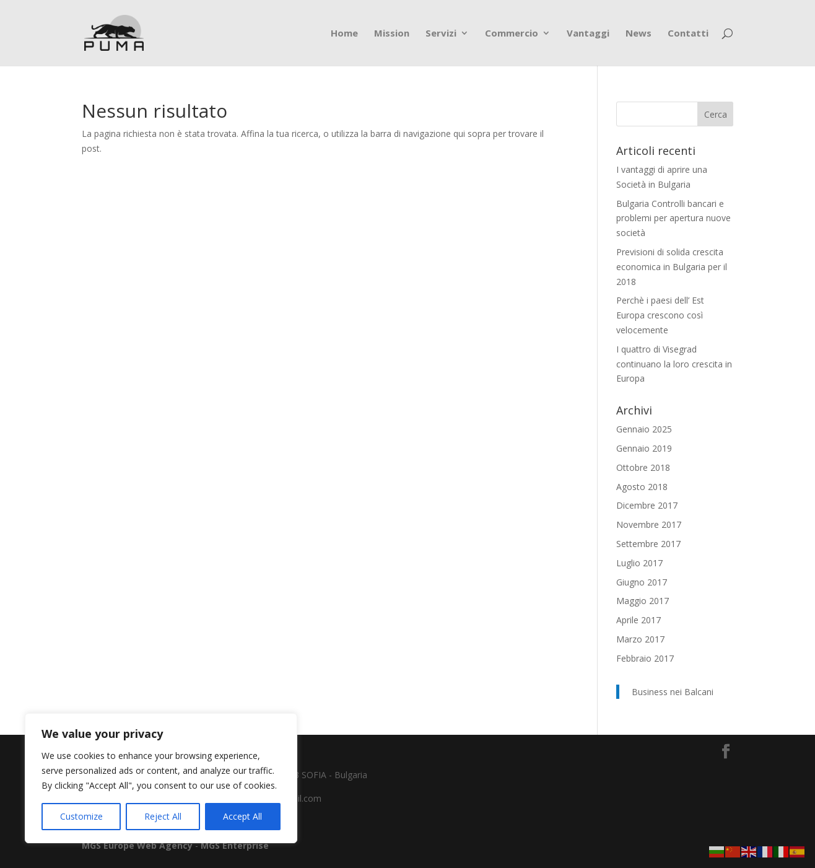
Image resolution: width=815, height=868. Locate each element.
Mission (391, 33)
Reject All (162, 816)
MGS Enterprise (235, 845)
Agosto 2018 (642, 487)
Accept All (242, 816)
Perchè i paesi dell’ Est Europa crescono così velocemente (660, 315)
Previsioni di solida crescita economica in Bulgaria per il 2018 (671, 266)
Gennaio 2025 (644, 429)
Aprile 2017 (638, 620)
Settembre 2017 (648, 544)
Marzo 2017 (640, 639)
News (638, 33)
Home (344, 33)
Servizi (440, 33)
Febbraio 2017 (645, 658)
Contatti (688, 33)
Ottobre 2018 (643, 467)
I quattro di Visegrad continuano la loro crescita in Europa (674, 364)
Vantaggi (588, 33)
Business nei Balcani (672, 692)
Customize (81, 816)
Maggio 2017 (642, 601)
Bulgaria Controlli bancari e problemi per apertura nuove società (673, 218)
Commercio (511, 33)
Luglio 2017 (639, 563)
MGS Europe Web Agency (138, 845)
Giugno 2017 (641, 582)
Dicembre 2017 (647, 505)
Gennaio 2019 (644, 448)
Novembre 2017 (648, 524)
